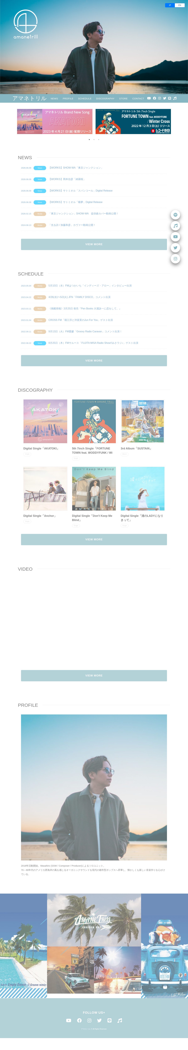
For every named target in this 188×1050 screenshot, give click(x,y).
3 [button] (98, 139)
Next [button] (174, 121)
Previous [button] (13, 121)
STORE (123, 98)
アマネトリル (29, 98)
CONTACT (138, 98)
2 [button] (94, 139)
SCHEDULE (84, 98)
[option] (54, 121)
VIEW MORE (94, 254)
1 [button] (89, 139)
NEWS (54, 98)
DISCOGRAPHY (105, 98)
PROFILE (68, 98)
